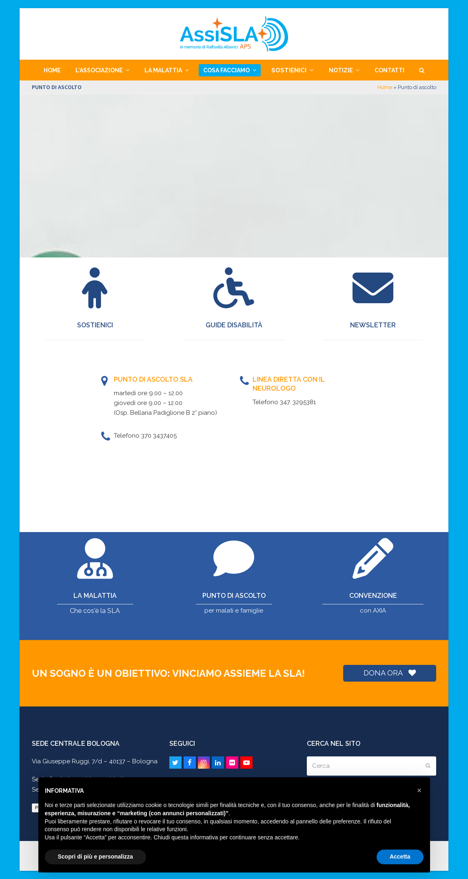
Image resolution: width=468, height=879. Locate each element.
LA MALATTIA (95, 595)
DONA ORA (390, 673)
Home (384, 87)
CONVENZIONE (373, 595)
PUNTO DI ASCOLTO (234, 595)
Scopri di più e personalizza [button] (95, 856)
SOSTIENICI (95, 325)
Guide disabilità (234, 325)
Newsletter (373, 325)
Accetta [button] (400, 856)
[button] (422, 70)
